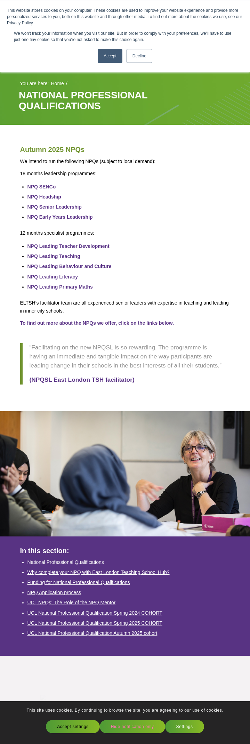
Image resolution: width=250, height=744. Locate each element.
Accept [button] (110, 56)
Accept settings (72, 726)
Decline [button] (139, 56)
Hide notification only (132, 726)
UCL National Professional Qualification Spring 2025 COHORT (94, 623)
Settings (184, 726)
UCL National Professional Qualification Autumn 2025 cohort (92, 633)
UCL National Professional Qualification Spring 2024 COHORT (94, 613)
